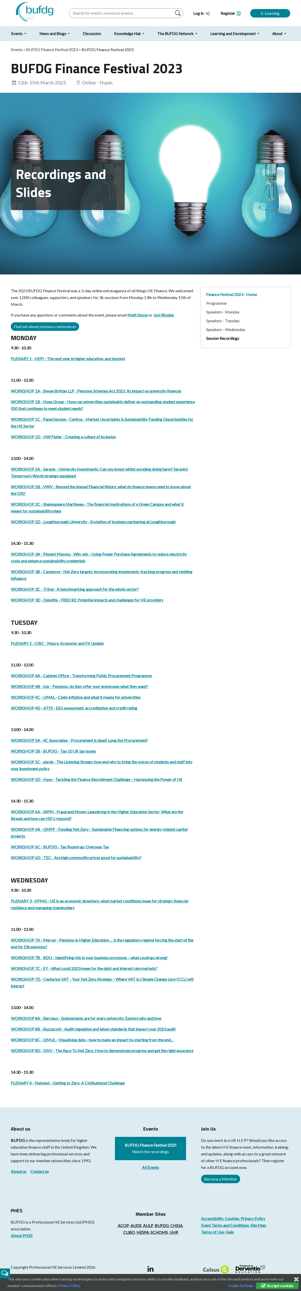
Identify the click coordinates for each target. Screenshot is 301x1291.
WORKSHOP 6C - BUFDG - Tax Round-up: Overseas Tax (60, 846)
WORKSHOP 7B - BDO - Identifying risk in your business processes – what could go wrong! (89, 957)
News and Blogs (53, 33)
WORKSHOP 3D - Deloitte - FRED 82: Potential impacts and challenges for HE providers (87, 600)
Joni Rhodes (163, 315)
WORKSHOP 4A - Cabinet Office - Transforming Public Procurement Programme (81, 675)
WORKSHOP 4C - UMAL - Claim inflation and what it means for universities (75, 697)
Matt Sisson (137, 315)
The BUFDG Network (175, 33)
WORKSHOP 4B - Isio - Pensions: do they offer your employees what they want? (79, 686)
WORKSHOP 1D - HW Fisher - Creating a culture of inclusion (63, 436)
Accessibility (212, 1218)
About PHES (22, 1235)
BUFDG (18, 1140)
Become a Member (220, 1178)
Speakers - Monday (222, 312)
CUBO (129, 1232)
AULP (148, 1225)
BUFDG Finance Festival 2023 (52, 49)
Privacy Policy (253, 1218)
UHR (173, 1232)
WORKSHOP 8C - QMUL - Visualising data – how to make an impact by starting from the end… (92, 1039)
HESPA (142, 1232)
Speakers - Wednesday (225, 329)
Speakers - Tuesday (222, 320)
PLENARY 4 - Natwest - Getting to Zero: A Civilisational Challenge (68, 1082)
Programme (216, 303)
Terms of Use (212, 1232)
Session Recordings (222, 338)
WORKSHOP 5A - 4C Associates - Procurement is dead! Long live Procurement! (79, 740)
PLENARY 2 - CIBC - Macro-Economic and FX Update (57, 643)
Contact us (39, 1171)
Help (229, 1232)
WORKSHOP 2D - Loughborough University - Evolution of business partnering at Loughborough (93, 521)
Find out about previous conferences (45, 326)
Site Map (258, 1225)
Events (17, 33)
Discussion (92, 33)
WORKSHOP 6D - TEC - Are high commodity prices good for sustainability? (76, 857)
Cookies (232, 1218)
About (277, 33)
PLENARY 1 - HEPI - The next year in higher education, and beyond (68, 358)
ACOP (123, 1225)
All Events (150, 1167)
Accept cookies (277, 1285)
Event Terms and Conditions (225, 1225)
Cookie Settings (240, 1285)
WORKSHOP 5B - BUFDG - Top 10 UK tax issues (53, 751)
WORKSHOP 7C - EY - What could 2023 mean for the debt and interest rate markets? (84, 968)
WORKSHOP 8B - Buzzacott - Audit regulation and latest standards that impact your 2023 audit (93, 1029)
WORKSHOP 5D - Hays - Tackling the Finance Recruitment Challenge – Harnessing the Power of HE (96, 779)
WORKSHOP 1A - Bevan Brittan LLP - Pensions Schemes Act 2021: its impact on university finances (96, 390)
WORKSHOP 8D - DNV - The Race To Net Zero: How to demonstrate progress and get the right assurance (102, 1050)
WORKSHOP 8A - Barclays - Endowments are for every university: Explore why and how (86, 1018)
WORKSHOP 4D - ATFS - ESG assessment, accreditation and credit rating (74, 708)
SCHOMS (159, 1232)
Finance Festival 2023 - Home (231, 294)
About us (18, 1171)
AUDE (135, 1225)
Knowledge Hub (127, 33)
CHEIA (176, 1225)
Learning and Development (233, 33)
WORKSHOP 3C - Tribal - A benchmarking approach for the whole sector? (75, 589)
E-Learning (270, 13)
